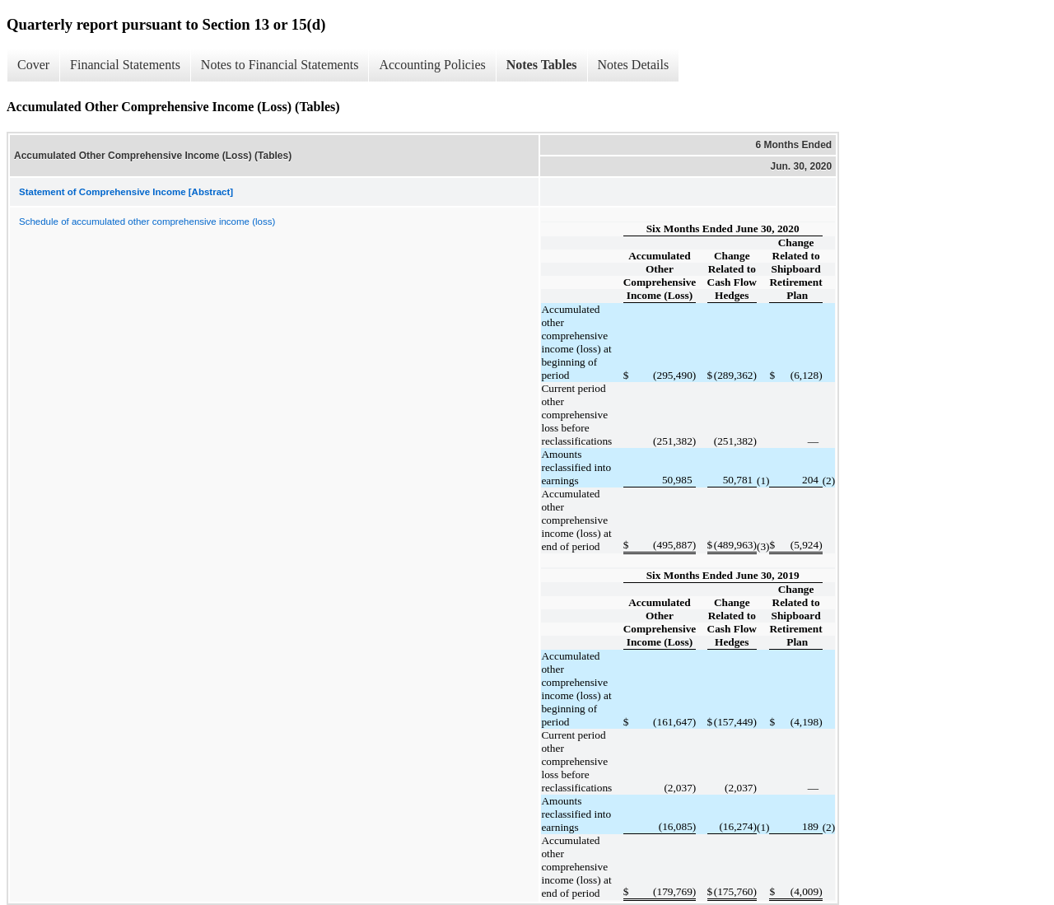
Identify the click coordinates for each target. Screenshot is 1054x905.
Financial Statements (125, 65)
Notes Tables (541, 65)
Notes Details (633, 65)
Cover (33, 65)
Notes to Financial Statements (280, 65)
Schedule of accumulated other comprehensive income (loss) (147, 221)
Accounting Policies (432, 65)
